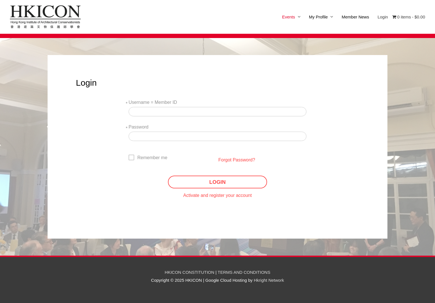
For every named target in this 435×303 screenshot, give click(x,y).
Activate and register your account (217, 195)
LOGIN (217, 182)
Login (383, 16)
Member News (355, 16)
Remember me (152, 157)
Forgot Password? (236, 159)
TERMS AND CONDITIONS (244, 272)
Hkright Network (269, 280)
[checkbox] (148, 157)
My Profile (318, 16)
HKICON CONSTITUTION (189, 272)
